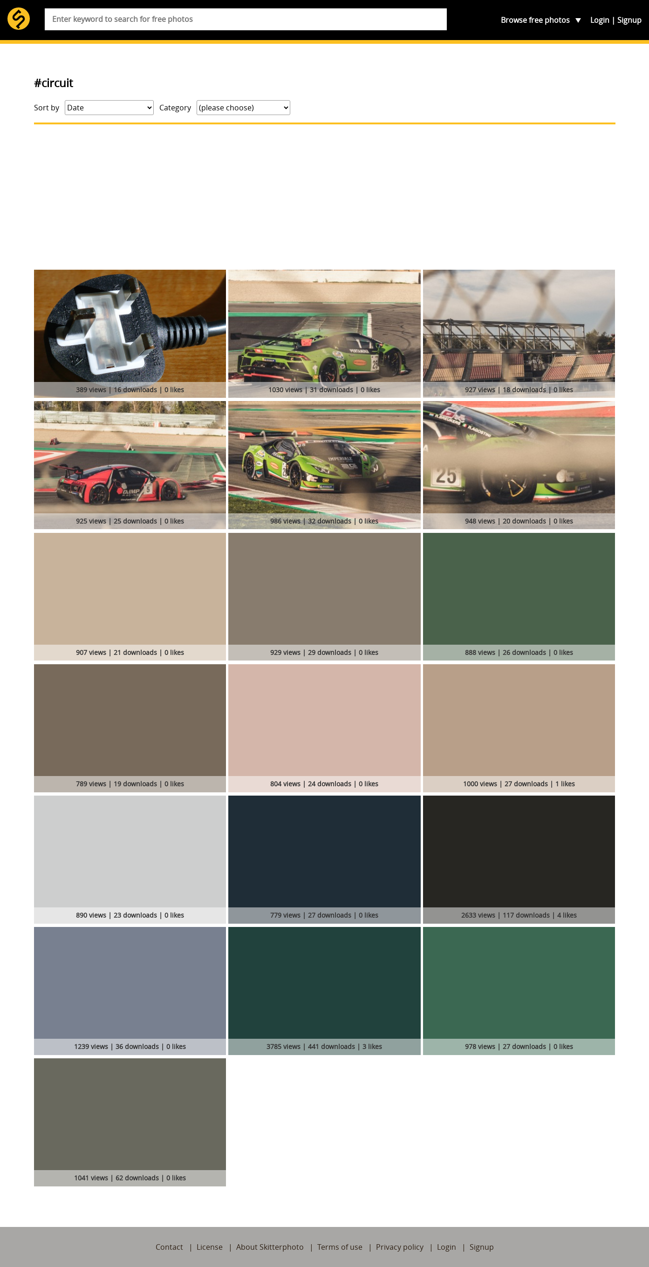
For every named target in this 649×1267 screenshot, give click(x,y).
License (210, 1247)
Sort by (46, 107)
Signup (629, 20)
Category (175, 107)
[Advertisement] (324, 197)
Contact (169, 1247)
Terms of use (339, 1247)
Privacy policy (400, 1247)
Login (599, 20)
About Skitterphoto (270, 1247)
